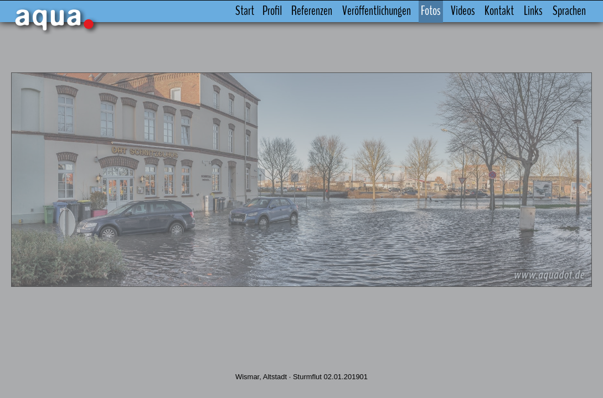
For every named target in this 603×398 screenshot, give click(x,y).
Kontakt (478, 11)
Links (512, 11)
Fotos (410, 11)
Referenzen (291, 11)
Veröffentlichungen (356, 11)
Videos (442, 11)
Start (224, 11)
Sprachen (548, 11)
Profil (251, 11)
